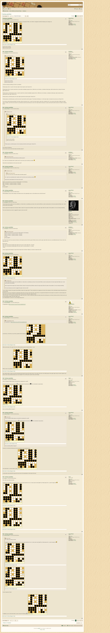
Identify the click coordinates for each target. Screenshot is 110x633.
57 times (74, 196)
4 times (74, 233)
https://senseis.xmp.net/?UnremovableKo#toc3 (17, 304)
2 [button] (77, 16)
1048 (71, 380)
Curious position (6, 14)
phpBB (39, 628)
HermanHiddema (71, 304)
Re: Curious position (8, 51)
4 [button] (80, 16)
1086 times (75, 312)
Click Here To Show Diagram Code (9, 44)
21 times (74, 113)
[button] (82, 16)
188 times (74, 385)
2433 (71, 213)
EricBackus (70, 51)
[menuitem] (9, 9)
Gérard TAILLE (71, 18)
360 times (74, 221)
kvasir (70, 378)
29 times (74, 159)
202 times (74, 311)
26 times (74, 384)
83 (71, 53)
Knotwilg (70, 211)
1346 (71, 20)
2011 (71, 306)
